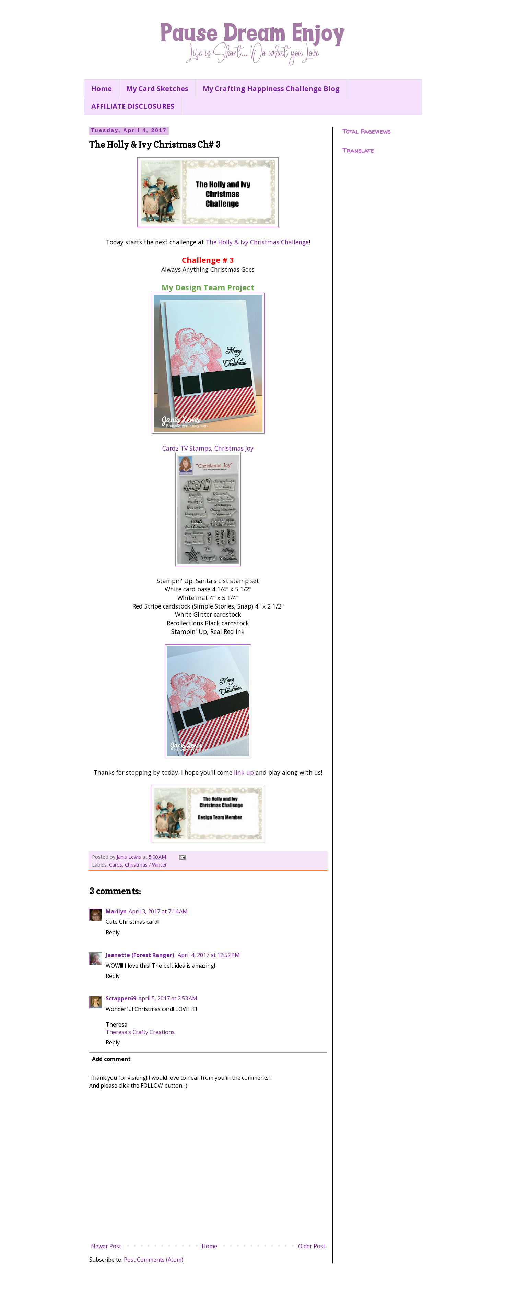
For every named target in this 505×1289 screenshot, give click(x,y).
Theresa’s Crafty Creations (140, 1032)
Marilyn (116, 911)
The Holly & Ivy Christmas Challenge (257, 242)
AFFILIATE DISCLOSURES (132, 106)
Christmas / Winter (146, 864)
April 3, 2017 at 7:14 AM (158, 911)
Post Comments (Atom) (153, 1259)
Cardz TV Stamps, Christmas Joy (208, 448)
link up (244, 772)
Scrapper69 (121, 998)
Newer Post (106, 1246)
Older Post (311, 1246)
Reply (113, 932)
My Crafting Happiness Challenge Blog (271, 88)
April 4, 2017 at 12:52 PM (209, 955)
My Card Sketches (157, 88)
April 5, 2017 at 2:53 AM (167, 998)
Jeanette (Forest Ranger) (141, 955)
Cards (115, 864)
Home (101, 88)
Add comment (111, 1059)
